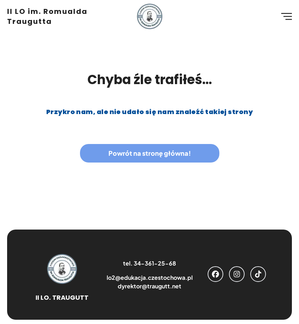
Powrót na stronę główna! (149, 153)
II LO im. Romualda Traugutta (47, 16)
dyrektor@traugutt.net (149, 286)
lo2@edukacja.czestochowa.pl (150, 277)
